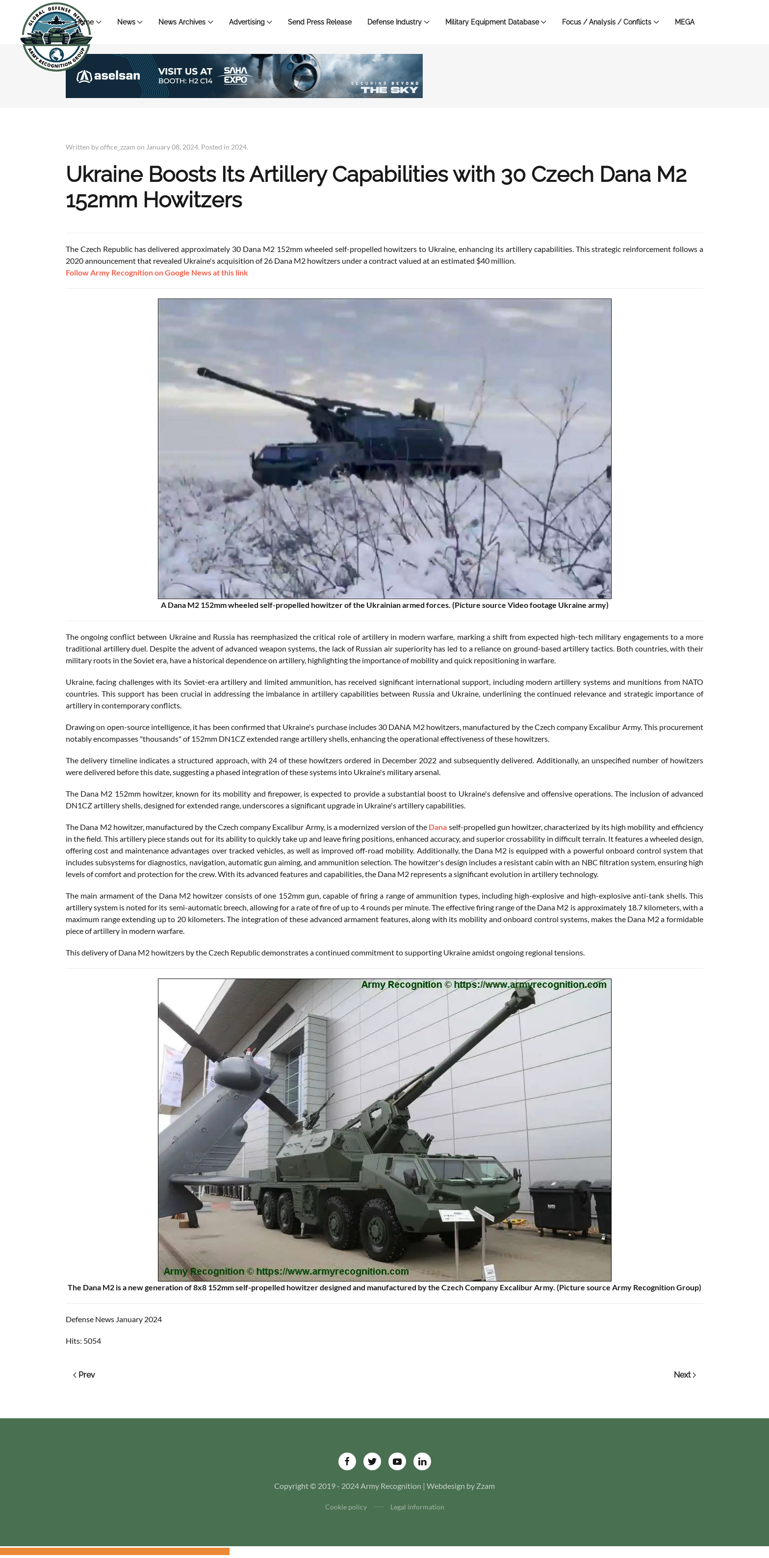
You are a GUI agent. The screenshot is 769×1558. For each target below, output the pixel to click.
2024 (239, 147)
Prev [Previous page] (84, 1375)
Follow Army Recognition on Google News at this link (157, 272)
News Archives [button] (185, 22)
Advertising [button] (251, 22)
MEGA (684, 22)
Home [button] (88, 22)
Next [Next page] (685, 1375)
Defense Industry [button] (398, 22)
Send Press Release (320, 22)
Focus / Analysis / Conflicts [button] (610, 22)
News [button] (130, 22)
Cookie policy (346, 1507)
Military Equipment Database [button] (496, 22)
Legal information (417, 1507)
